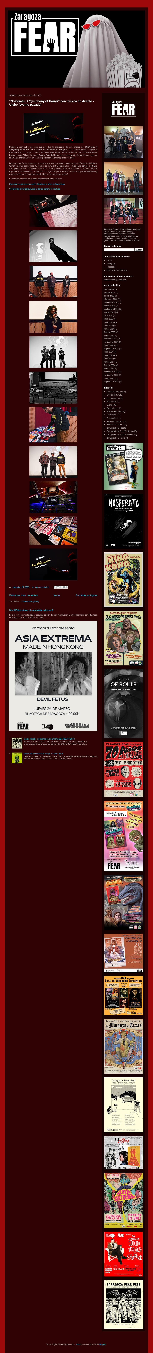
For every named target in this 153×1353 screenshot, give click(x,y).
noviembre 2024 (111, 342)
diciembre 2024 (110, 339)
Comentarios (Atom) (30, 601)
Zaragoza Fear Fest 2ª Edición (120, 434)
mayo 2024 (109, 355)
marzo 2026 (109, 289)
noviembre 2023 (111, 372)
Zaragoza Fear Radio (116, 438)
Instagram (111, 263)
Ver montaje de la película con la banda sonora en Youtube (34, 189)
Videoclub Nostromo (115, 424)
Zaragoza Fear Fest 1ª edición (120, 431)
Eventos (110, 405)
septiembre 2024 (111, 348)
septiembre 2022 (111, 381)
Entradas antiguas (86, 595)
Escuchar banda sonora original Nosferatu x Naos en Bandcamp (37, 184)
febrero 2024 (109, 365)
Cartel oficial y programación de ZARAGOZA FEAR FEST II (49, 739)
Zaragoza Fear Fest (115, 428)
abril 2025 (108, 325)
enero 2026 (109, 296)
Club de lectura (113, 395)
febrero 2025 (109, 332)
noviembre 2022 (111, 375)
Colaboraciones (113, 398)
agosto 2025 (109, 312)
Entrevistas (111, 401)
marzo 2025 (109, 329)
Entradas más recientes (23, 595)
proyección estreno (115, 421)
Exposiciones (112, 408)
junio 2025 (108, 319)
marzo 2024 (109, 362)
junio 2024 (108, 352)
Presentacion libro (114, 411)
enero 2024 (109, 368)
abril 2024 (108, 358)
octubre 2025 (109, 306)
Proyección (111, 418)
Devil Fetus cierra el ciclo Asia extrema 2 (31, 610)
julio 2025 (108, 315)
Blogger (102, 1344)
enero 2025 (109, 335)
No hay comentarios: (41, 587)
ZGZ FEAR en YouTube (117, 270)
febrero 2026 (109, 292)
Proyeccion (111, 415)
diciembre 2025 (110, 299)
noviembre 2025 (111, 302)
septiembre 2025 (111, 309)
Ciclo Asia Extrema (115, 391)
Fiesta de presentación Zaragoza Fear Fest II (43, 754)
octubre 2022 (109, 378)
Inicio (56, 595)
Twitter (109, 260)
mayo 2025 (109, 322)
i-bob (78, 1344)
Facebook (111, 267)
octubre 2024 (109, 345)
